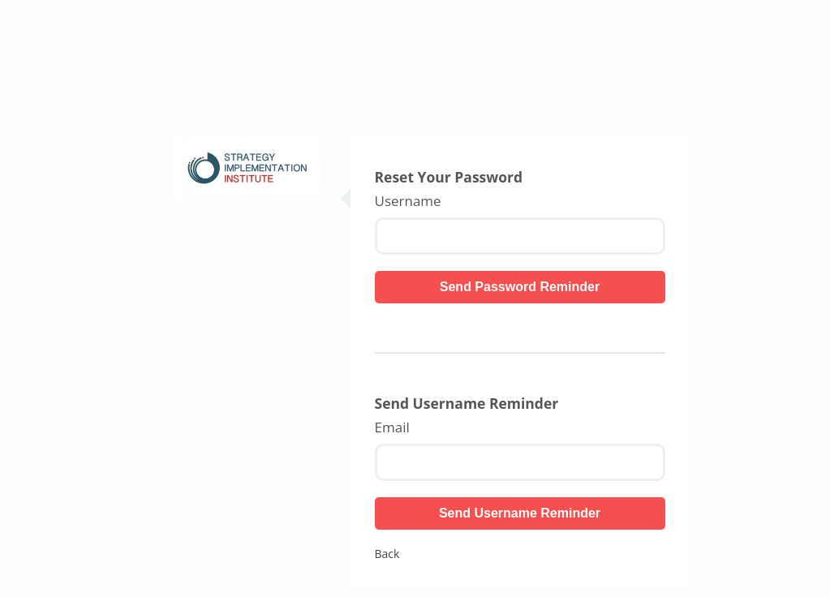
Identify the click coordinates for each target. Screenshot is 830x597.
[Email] (520, 462)
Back (387, 553)
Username (408, 201)
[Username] (520, 236)
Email (392, 427)
